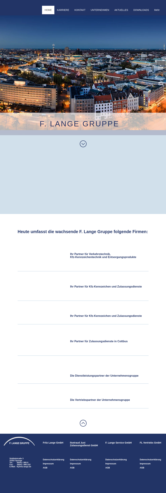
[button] (100, 10)
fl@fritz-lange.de (24, 467)
